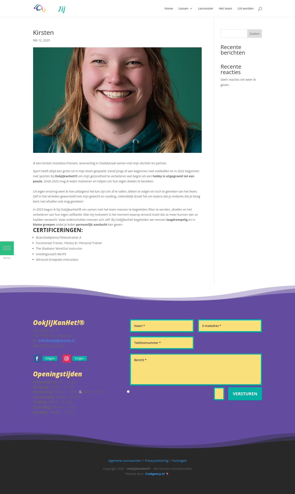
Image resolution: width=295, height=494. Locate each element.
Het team (225, 8)
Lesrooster (205, 8)
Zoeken (255, 34)
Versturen (245, 394)
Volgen (50, 358)
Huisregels (179, 461)
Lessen (183, 8)
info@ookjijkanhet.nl (56, 340)
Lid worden (246, 8)
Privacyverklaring (157, 461)
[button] (7, 254)
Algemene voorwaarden (124, 461)
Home (169, 8)
